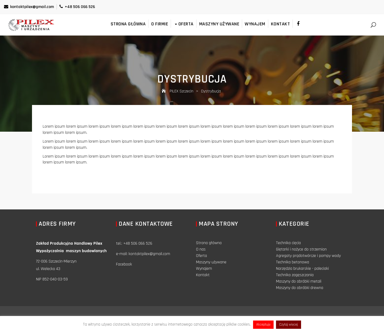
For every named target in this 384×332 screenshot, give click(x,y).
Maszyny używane (219, 24)
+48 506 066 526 (77, 7)
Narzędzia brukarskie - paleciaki (302, 268)
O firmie (159, 24)
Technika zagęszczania (295, 275)
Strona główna (128, 24)
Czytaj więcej (288, 324)
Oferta (184, 24)
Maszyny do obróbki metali (298, 281)
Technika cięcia (288, 243)
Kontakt (280, 24)
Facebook (124, 264)
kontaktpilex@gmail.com (29, 7)
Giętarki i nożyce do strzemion (301, 249)
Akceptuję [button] (263, 324)
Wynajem (255, 24)
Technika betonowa (292, 262)
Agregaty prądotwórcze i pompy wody (308, 256)
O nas (201, 249)
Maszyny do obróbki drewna (299, 288)
